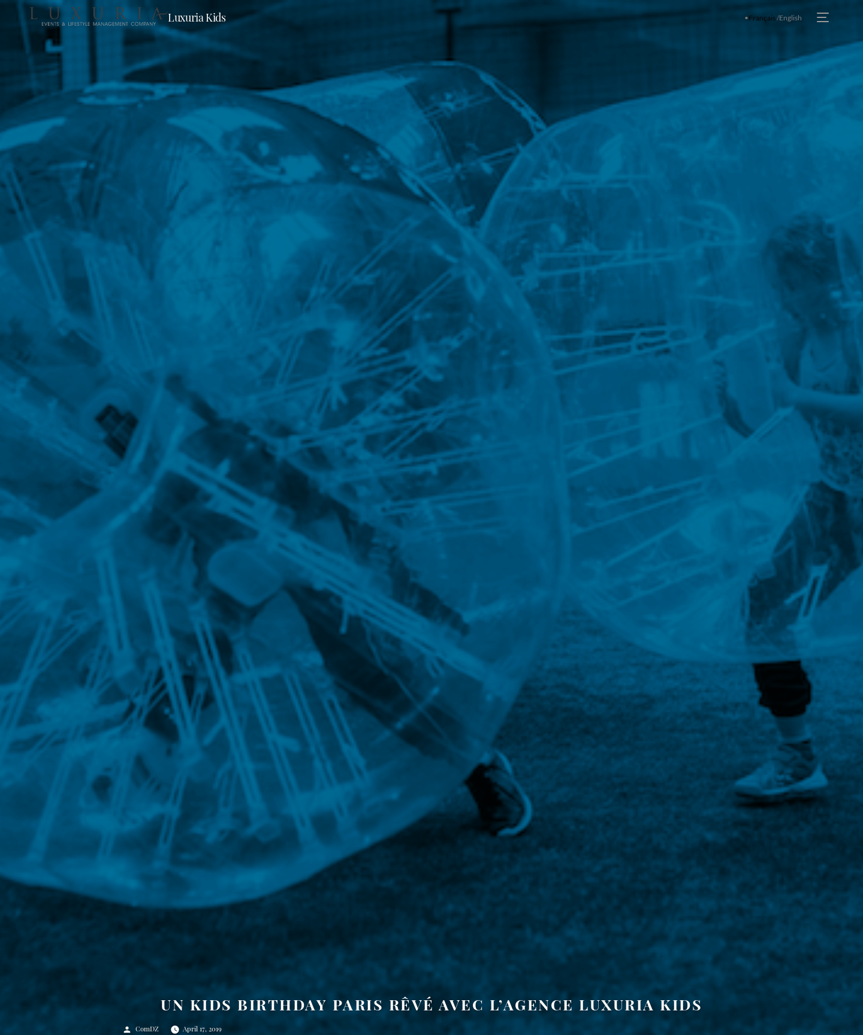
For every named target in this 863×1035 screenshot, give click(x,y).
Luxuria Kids (197, 17)
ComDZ (147, 1028)
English (790, 17)
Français (762, 17)
